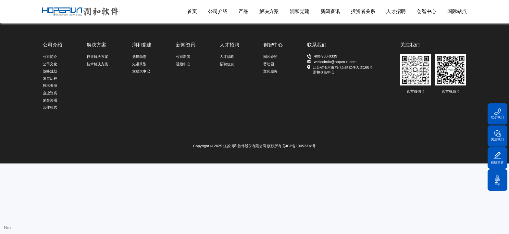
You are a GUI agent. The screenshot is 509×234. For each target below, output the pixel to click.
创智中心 (426, 11)
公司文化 (50, 64)
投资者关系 (363, 11)
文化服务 (270, 71)
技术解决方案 (97, 64)
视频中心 (183, 64)
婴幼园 (268, 64)
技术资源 (50, 85)
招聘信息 (227, 64)
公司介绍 (218, 11)
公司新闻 (183, 56)
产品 (243, 11)
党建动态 (139, 56)
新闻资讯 (330, 11)
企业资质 (50, 93)
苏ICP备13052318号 (299, 146)
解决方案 (269, 11)
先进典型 (139, 64)
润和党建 (299, 11)
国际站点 (457, 11)
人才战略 (227, 56)
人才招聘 (396, 11)
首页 (192, 11)
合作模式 (50, 107)
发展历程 (50, 78)
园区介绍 (270, 56)
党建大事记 (141, 71)
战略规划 (50, 71)
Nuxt (8, 227)
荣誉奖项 (50, 100)
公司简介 (50, 56)
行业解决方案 (97, 56)
